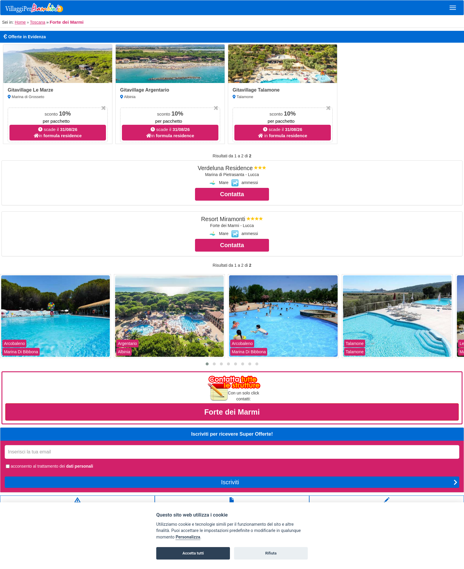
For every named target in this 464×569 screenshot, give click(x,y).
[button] (207, 364)
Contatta (232, 194)
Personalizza (187, 537)
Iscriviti (339, 482)
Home (20, 22)
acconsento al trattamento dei (49, 466)
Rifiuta (270, 553)
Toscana (37, 22)
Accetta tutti (193, 553)
